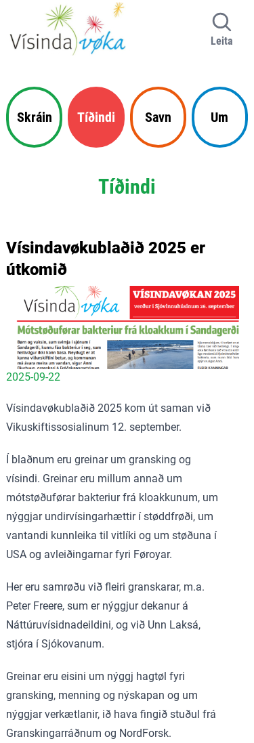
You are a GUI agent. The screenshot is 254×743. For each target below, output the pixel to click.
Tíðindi (96, 117)
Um (219, 117)
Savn (158, 117)
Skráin (34, 117)
